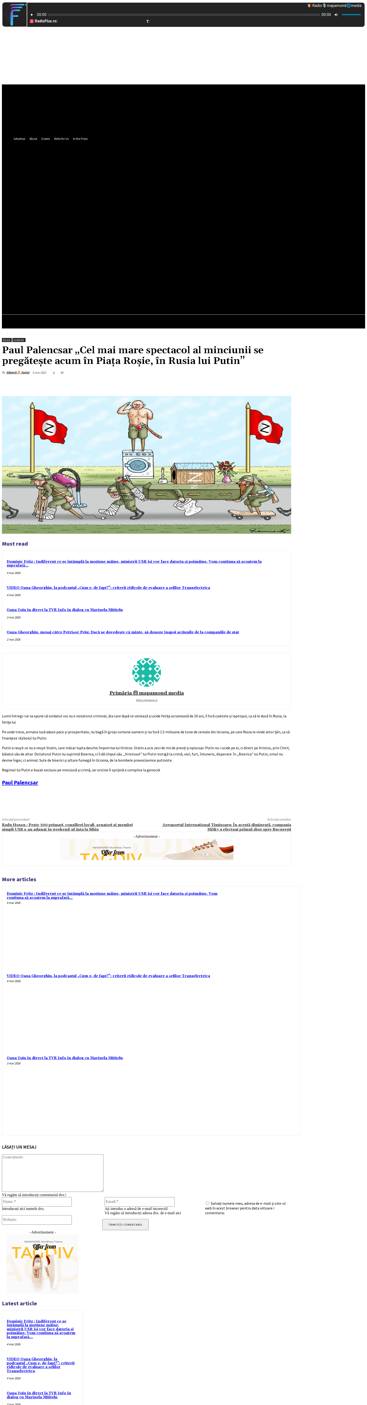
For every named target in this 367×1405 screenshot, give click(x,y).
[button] (234, 230)
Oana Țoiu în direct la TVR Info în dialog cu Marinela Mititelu (65, 610)
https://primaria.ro (146, 700)
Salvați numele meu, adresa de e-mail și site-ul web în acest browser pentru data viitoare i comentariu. (245, 1208)
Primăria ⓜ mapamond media (146, 693)
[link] (20, 782)
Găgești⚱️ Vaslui (17, 372)
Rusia (6, 340)
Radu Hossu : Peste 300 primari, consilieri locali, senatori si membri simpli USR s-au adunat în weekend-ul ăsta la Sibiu (67, 827)
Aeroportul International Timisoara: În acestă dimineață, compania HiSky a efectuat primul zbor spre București (226, 827)
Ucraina (18, 340)
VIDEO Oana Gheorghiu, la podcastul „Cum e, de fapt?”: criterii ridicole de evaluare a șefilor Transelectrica (108, 588)
